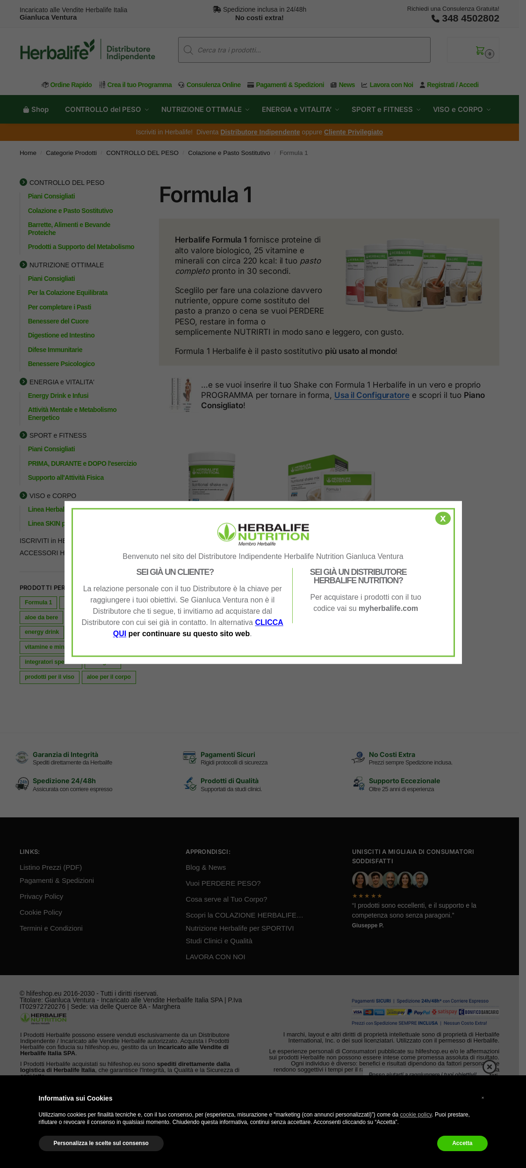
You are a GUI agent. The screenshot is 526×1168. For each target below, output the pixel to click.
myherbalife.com (388, 608)
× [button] (483, 1097)
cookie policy (416, 1114)
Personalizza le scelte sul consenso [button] (101, 1143)
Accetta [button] (462, 1143)
